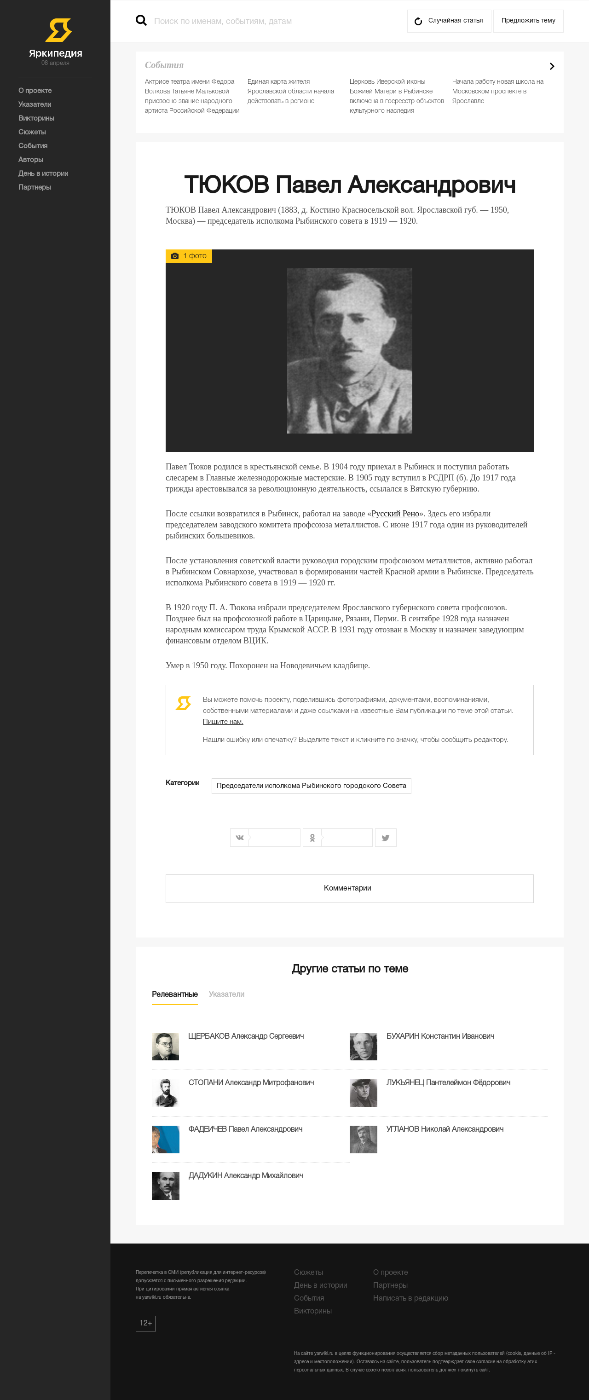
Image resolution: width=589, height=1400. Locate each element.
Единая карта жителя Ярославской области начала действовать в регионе (291, 91)
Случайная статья (455, 21)
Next (552, 66)
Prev (536, 66)
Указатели (226, 995)
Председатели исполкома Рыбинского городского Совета (311, 786)
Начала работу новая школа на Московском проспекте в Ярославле (497, 91)
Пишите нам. (223, 722)
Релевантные (175, 995)
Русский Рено (395, 513)
